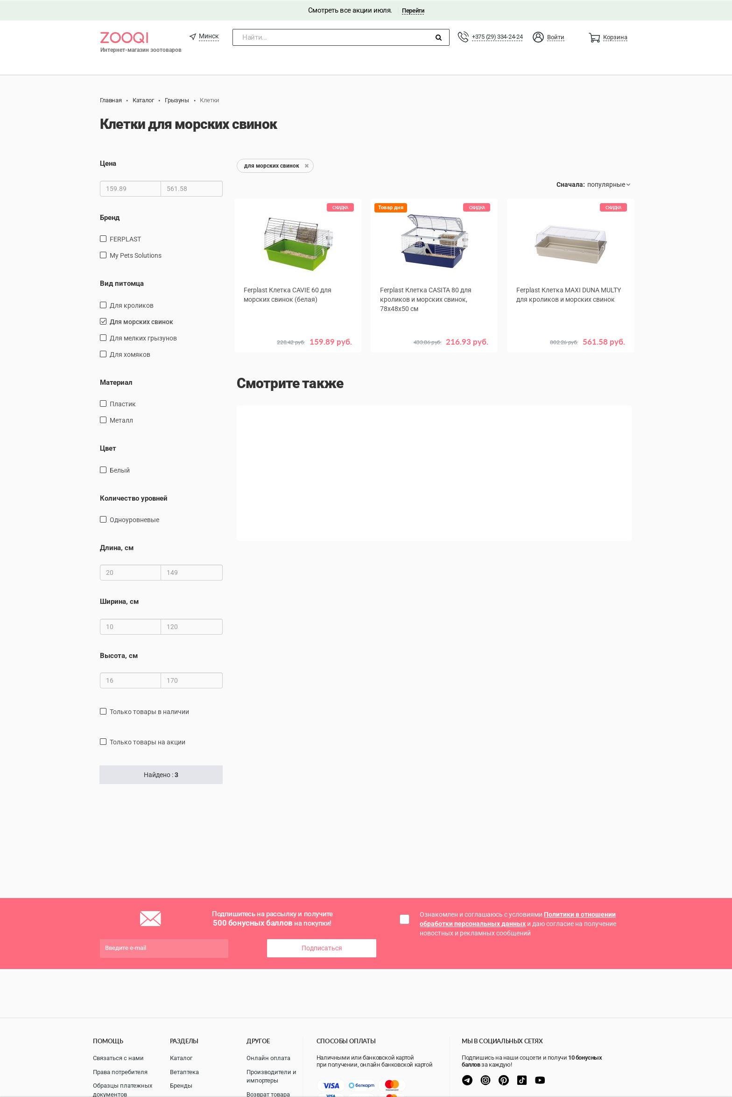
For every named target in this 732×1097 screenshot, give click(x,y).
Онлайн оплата (268, 1058)
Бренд (110, 217)
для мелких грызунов (143, 337)
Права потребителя (120, 1072)
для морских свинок (141, 321)
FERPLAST (125, 238)
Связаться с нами (118, 1058)
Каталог (181, 1058)
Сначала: (570, 184)
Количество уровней (134, 498)
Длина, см (117, 547)
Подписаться (322, 947)
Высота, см (119, 655)
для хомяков (130, 354)
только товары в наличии (149, 711)
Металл (121, 420)
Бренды (181, 1085)
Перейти (413, 10)
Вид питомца (122, 283)
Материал (116, 382)
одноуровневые (134, 519)
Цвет (108, 448)
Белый (120, 470)
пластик (123, 403)
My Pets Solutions (136, 255)
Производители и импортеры (271, 1076)
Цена (108, 163)
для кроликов (132, 305)
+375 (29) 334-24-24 (497, 36)
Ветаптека (184, 1072)
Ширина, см (119, 601)
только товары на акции (147, 741)
